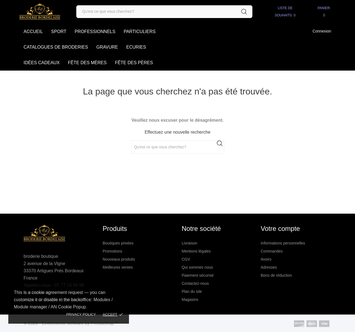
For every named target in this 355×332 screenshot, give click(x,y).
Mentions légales (196, 251)
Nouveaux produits (119, 259)
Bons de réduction (276, 275)
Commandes (272, 251)
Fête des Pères (134, 62)
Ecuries (136, 47)
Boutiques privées (118, 243)
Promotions (112, 251)
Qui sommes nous (197, 267)
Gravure (107, 47)
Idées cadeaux (42, 62)
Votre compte (280, 228)
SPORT (58, 31)
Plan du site (192, 291)
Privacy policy (81, 314)
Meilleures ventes (118, 267)
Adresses (269, 267)
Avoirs (266, 259)
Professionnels (95, 31)
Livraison (189, 243)
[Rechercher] (164, 11)
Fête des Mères (87, 62)
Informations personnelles (283, 243)
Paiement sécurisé (198, 275)
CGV (186, 259)
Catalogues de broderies (56, 47)
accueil (33, 31)
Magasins (190, 299)
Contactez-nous (195, 283)
